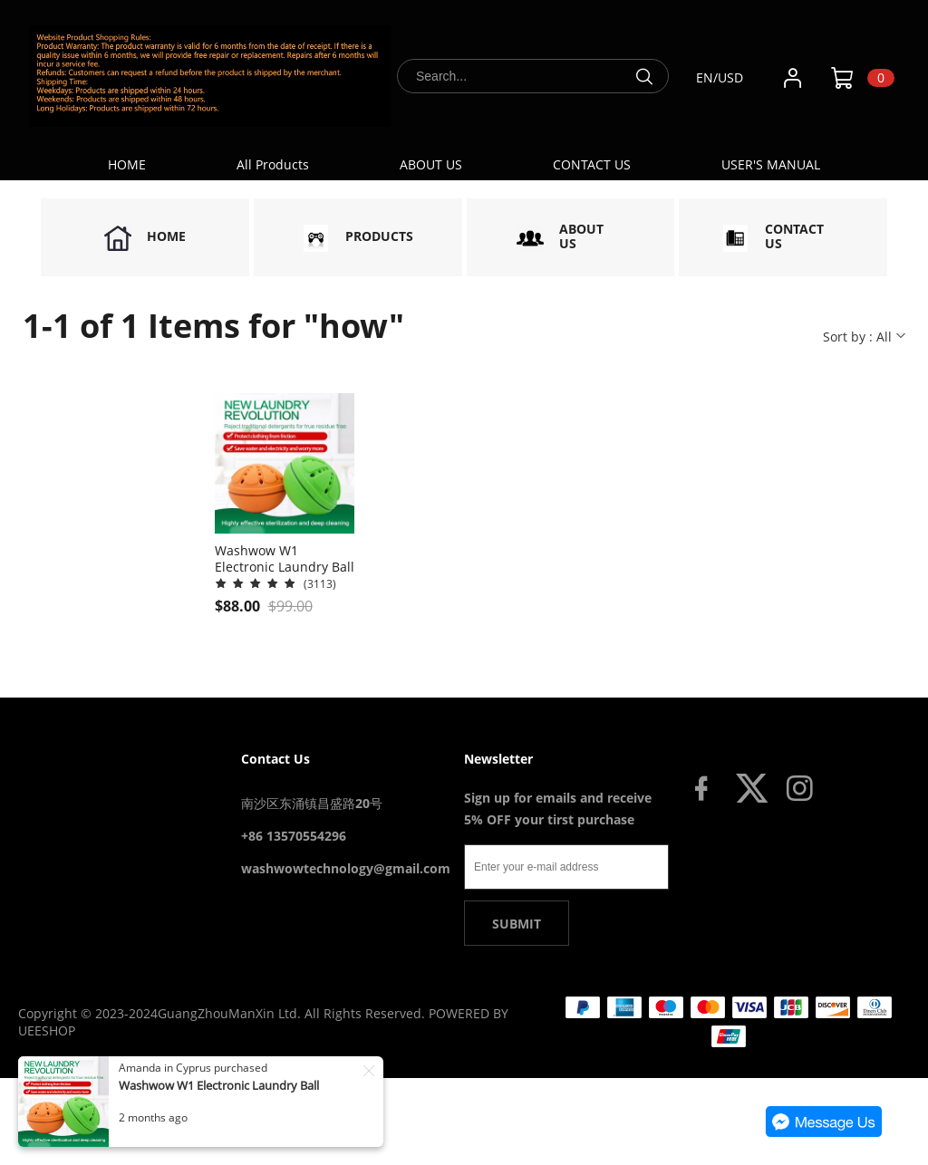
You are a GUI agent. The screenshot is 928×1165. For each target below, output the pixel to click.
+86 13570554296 (293, 835)
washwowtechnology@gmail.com (345, 868)
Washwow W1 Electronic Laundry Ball (219, 1085)
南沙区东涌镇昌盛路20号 (311, 803)
